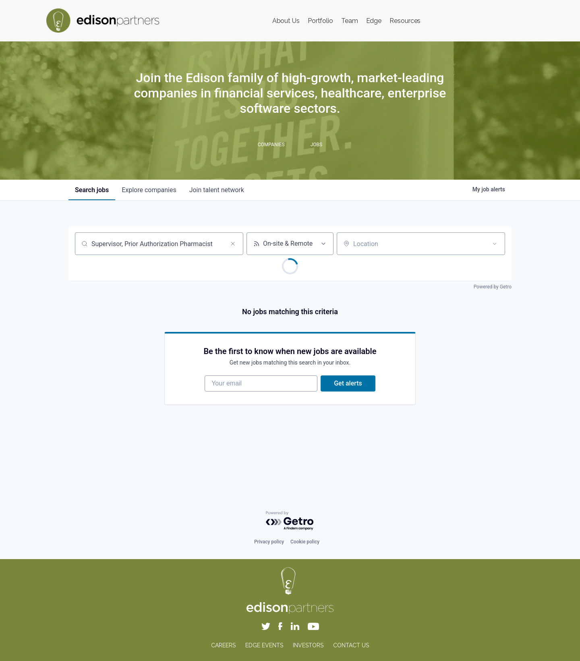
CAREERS (223, 645)
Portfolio (320, 21)
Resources (404, 21)
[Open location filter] (494, 244)
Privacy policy (269, 542)
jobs (92, 190)
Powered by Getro (493, 287)
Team (349, 21)
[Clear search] (233, 244)
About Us (286, 21)
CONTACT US (351, 645)
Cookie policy (304, 542)
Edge (374, 21)
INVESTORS (308, 645)
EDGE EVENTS (264, 645)
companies (149, 190)
